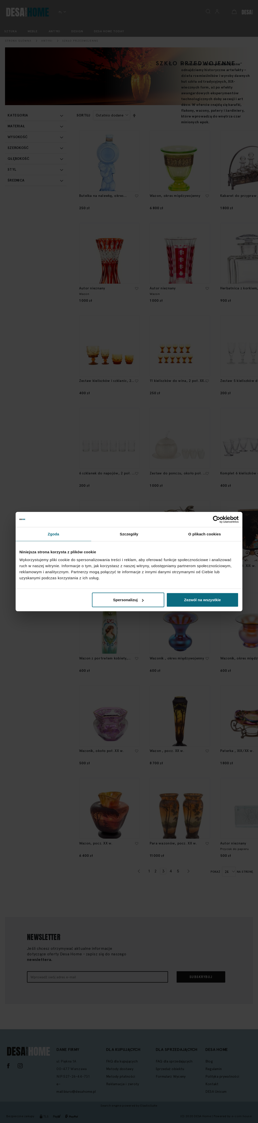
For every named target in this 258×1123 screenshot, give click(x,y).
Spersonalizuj (128, 600)
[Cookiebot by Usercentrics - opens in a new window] (217, 519)
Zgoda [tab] (53, 534)
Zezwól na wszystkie (202, 600)
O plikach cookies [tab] (204, 534)
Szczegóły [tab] (129, 534)
